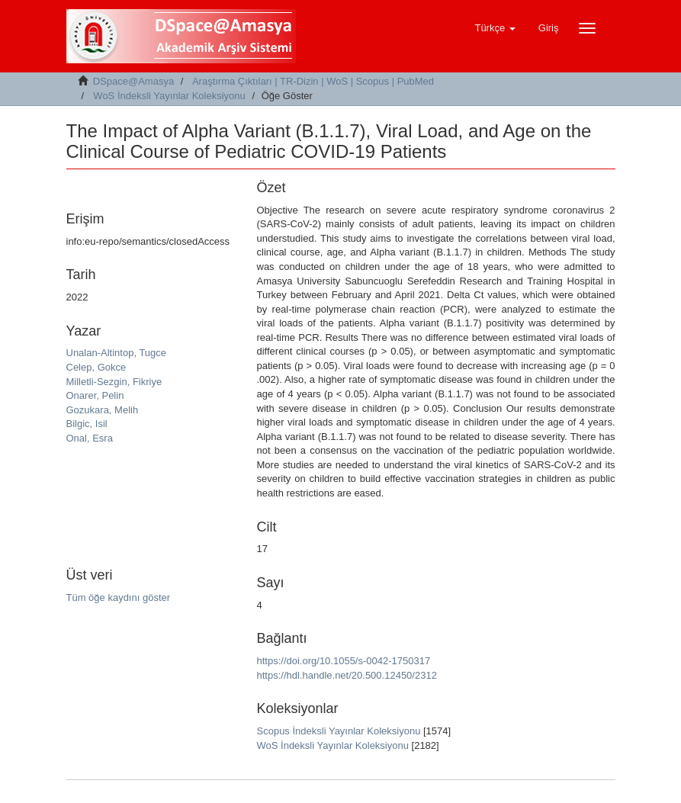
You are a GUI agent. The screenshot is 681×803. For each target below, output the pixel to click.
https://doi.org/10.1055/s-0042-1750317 (344, 660)
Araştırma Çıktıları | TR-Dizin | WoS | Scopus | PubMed (313, 81)
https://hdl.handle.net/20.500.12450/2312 (347, 675)
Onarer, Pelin (95, 395)
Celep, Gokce (96, 367)
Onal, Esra (89, 438)
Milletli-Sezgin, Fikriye (114, 381)
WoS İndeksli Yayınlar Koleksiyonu (169, 95)
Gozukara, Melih (102, 410)
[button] (494, 28)
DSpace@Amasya (133, 81)
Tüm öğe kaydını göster (118, 597)
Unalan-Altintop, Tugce (116, 352)
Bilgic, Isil (87, 423)
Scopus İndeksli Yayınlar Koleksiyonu (339, 731)
